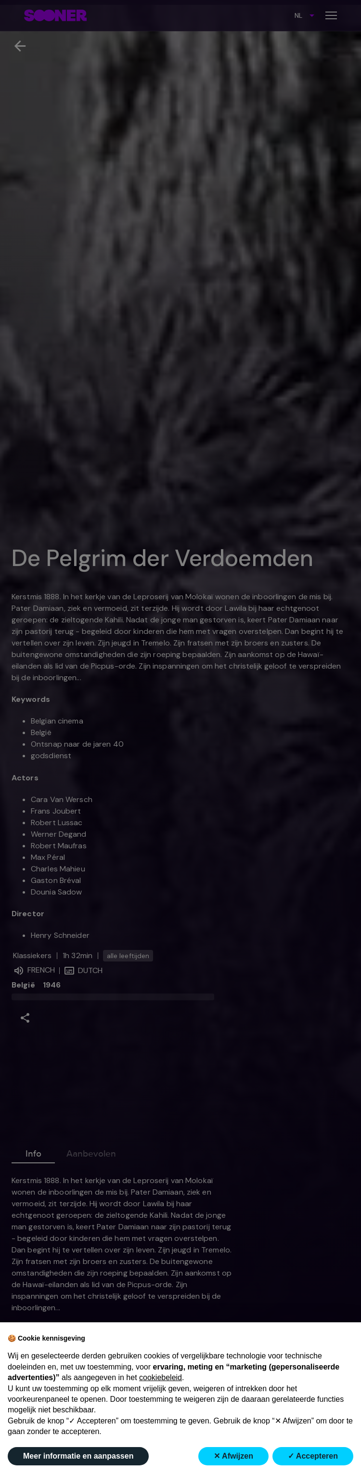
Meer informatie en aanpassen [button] (78, 1456)
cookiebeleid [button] (160, 1377)
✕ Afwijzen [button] (233, 1456)
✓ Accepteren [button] (313, 1456)
